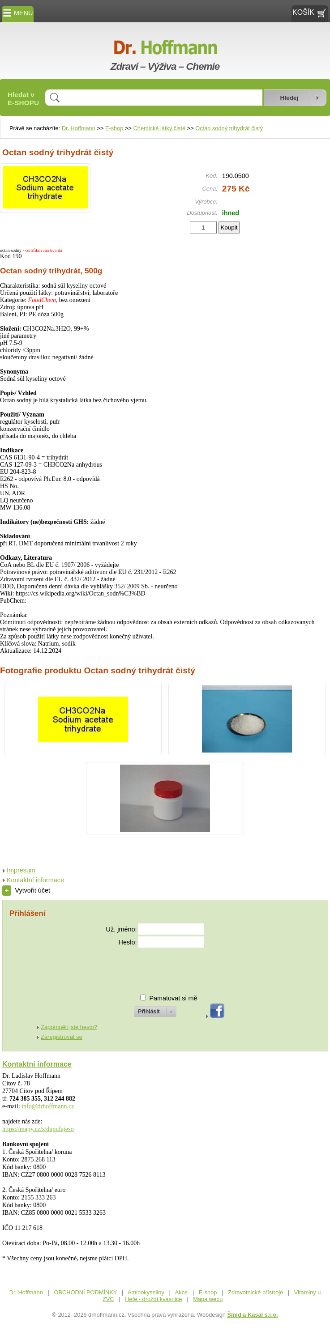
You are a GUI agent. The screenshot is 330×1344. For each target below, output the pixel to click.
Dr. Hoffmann (78, 128)
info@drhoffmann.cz (47, 1106)
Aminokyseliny (146, 1292)
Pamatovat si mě (173, 998)
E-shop (114, 128)
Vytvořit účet (26, 890)
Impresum (21, 870)
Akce (181, 1292)
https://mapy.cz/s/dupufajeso (38, 1129)
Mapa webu (208, 1299)
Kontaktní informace (35, 880)
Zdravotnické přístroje (255, 1292)
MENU (18, 13)
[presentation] (147, 967)
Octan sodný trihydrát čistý (229, 128)
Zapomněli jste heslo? (69, 1027)
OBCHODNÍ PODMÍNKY (85, 1292)
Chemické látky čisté (159, 128)
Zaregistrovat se (61, 1037)
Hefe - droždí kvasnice (153, 1299)
